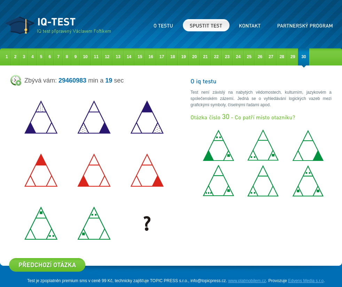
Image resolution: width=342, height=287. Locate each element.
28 (282, 56)
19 (183, 56)
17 (162, 56)
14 (129, 56)
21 (205, 56)
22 (216, 56)
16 (150, 56)
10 (85, 56)
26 (260, 56)
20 (194, 56)
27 (271, 56)
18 (172, 56)
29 (292, 56)
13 (118, 56)
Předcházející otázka (47, 265)
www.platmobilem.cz (247, 280)
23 (227, 56)
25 (249, 56)
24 (238, 56)
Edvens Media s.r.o (306, 280)
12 (107, 56)
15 (140, 56)
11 (96, 56)
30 (303, 56)
